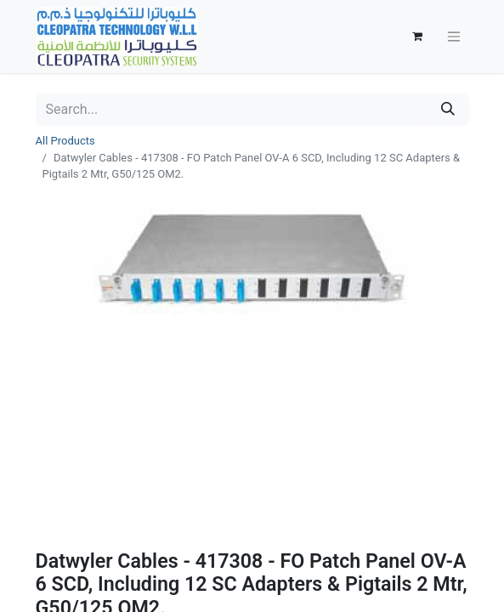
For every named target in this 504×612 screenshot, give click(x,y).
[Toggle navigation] (454, 37)
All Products (65, 140)
